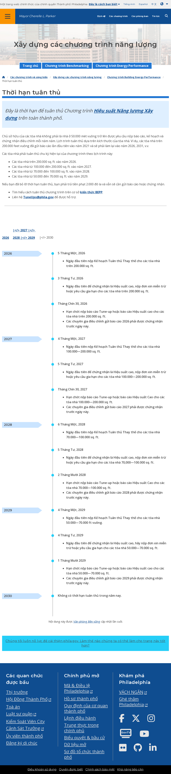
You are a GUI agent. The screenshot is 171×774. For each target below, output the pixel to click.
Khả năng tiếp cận (130, 769)
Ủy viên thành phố (24, 736)
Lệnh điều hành (80, 718)
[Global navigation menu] (7, 16)
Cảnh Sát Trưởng (23, 728)
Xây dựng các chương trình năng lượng (77, 77)
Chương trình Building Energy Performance (134, 77)
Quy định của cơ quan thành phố (86, 708)
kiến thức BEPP (91, 192)
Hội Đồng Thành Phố (27, 699)
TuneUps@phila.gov (38, 197)
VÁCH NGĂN (131, 692)
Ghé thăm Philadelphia (131, 701)
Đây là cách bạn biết (104, 4)
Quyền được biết (71, 769)
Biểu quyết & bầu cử (84, 737)
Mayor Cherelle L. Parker (37, 16)
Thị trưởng (17, 692)
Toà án (13, 707)
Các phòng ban (139, 16)
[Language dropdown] (165, 4)
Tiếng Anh (129, 4)
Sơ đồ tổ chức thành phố (84, 754)
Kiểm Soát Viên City (25, 721)
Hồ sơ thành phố (81, 698)
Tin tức (156, 16)
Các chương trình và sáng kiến (29, 77)
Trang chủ (30, 66)
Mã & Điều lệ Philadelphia (77, 688)
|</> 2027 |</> (24, 230)
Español (143, 4)
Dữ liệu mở (75, 744)
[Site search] (166, 16)
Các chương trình (118, 16)
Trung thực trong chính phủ (81, 727)
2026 (5, 238)
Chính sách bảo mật (100, 769)
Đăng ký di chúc (21, 743)
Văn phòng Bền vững (86, 621)
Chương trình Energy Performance (122, 66)
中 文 (154, 4)
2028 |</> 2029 (24, 238)
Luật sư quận (19, 714)
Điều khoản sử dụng (42, 769)
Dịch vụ (101, 16)
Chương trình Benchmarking (67, 66)
